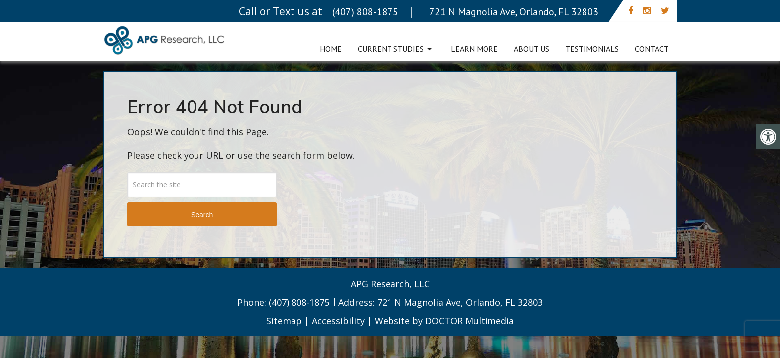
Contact (652, 49)
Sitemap (284, 321)
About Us (531, 49)
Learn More (474, 49)
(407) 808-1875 (300, 302)
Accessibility (338, 321)
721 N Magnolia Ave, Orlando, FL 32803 (460, 302)
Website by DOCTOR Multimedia (444, 321)
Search (202, 215)
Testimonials (592, 49)
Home (331, 49)
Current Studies (391, 49)
